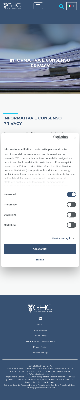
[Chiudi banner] (75, 137)
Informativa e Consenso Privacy (40, 341)
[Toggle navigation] (38, 5)
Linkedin (40, 319)
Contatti (40, 324)
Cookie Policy (40, 335)
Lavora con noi (40, 330)
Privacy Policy (40, 347)
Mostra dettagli (61, 238)
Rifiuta (40, 259)
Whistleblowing (40, 352)
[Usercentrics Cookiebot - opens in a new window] (53, 137)
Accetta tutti (40, 248)
